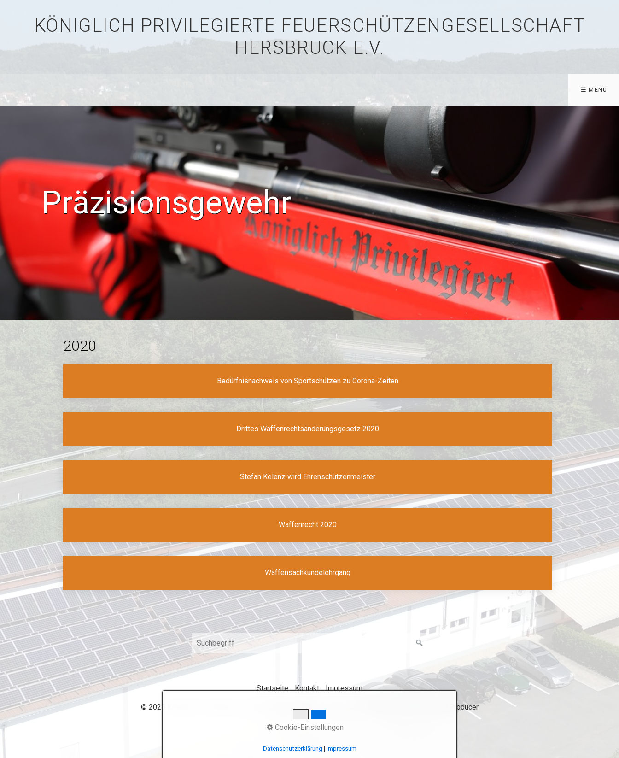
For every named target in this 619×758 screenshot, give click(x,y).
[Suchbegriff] (309, 643)
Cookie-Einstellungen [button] (305, 727)
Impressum (344, 688)
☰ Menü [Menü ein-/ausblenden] (594, 89)
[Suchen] (419, 643)
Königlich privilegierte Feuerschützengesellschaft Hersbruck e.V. (309, 37)
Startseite (272, 688)
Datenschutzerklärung (292, 748)
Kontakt (307, 688)
